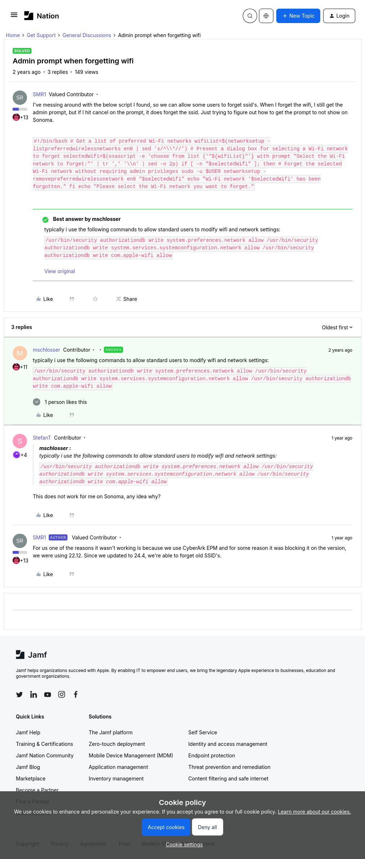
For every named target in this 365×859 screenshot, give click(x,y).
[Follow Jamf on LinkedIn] (33, 694)
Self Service (202, 732)
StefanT (42, 438)
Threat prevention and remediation (229, 767)
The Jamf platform (111, 732)
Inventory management (116, 778)
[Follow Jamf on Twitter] (19, 695)
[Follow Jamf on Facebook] (75, 694)
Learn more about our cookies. (314, 812)
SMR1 (39, 94)
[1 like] (60, 402)
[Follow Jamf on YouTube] (47, 694)
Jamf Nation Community (45, 755)
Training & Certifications (44, 744)
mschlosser (46, 350)
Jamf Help (28, 732)
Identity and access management (227, 744)
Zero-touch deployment (117, 744)
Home (13, 35)
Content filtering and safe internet (228, 778)
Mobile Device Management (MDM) (131, 755)
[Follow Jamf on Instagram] (61, 694)
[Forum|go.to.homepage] (41, 15)
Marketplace (30, 778)
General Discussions (86, 35)
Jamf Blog (28, 767)
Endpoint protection (211, 755)
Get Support (41, 35)
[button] (14, 17)
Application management (118, 767)
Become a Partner (37, 790)
